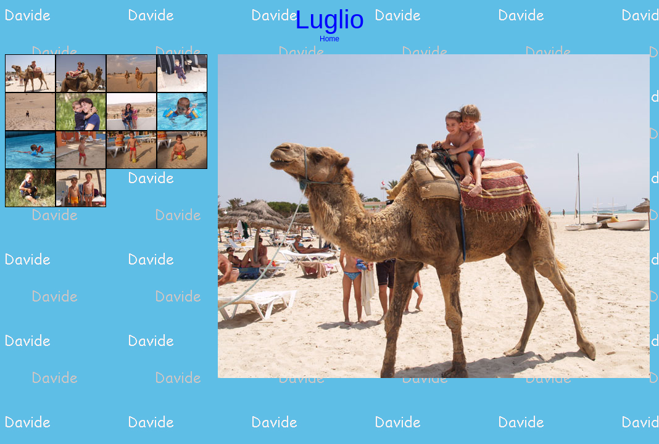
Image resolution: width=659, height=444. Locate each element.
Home (329, 39)
